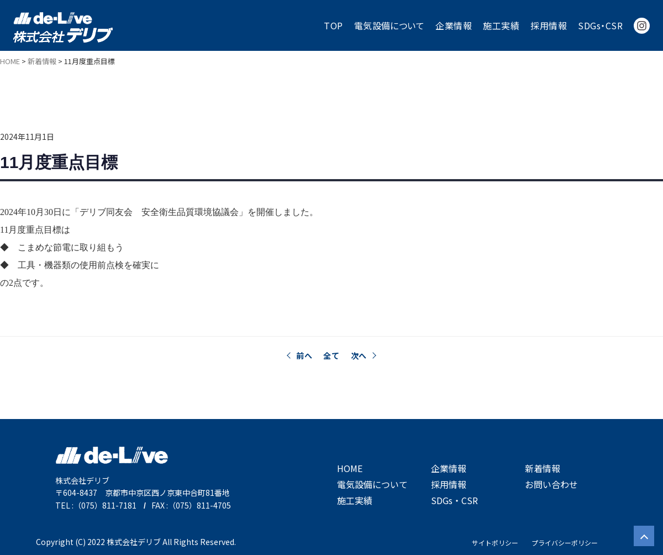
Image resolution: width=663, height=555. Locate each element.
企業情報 (453, 25)
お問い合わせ (551, 484)
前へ (304, 355)
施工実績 (501, 25)
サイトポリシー (495, 542)
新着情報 (542, 468)
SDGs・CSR (600, 25)
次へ (359, 355)
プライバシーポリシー (565, 542)
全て (331, 355)
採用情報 (548, 25)
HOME (349, 468)
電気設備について (389, 25)
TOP (333, 25)
